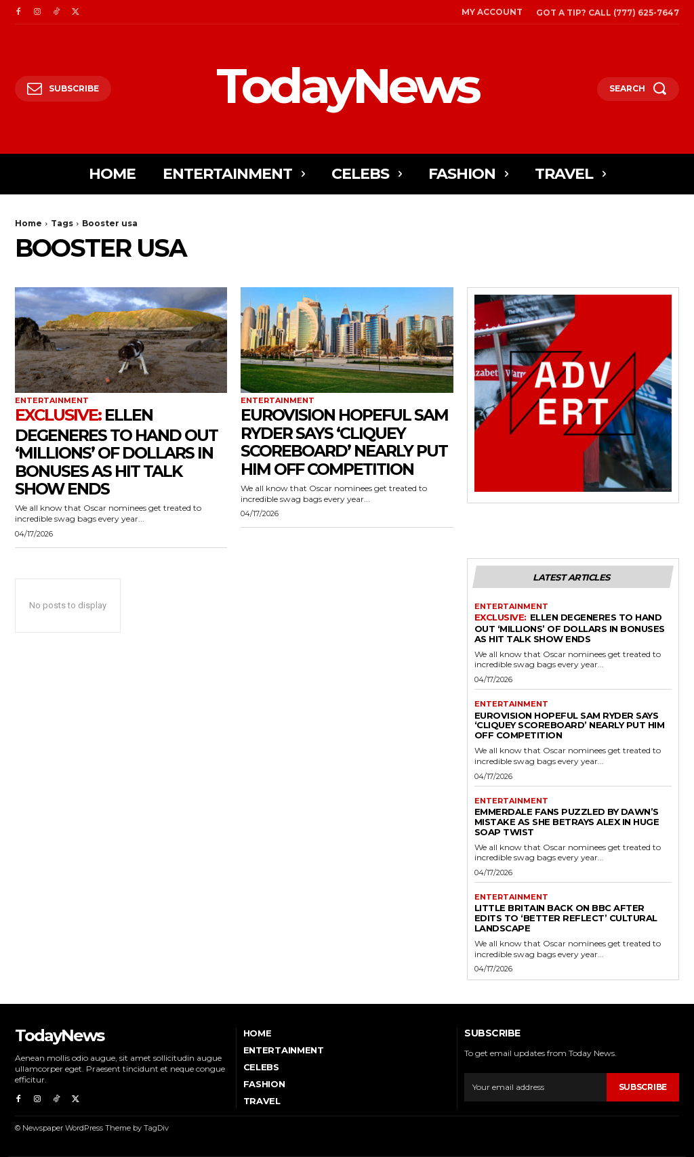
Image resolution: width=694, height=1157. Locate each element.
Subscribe (643, 1087)
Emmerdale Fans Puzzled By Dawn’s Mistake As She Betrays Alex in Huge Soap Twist (566, 821)
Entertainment (52, 400)
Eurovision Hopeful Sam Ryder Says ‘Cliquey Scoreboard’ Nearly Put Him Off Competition (346, 441)
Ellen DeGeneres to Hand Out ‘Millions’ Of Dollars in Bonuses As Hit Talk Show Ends (118, 452)
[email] (535, 1086)
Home (28, 223)
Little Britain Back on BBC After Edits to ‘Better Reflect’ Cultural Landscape (565, 917)
